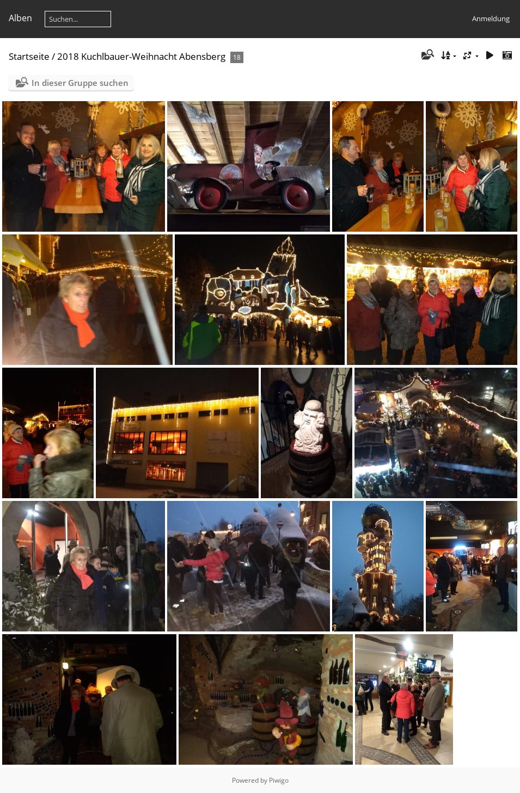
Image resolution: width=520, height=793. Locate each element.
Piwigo (279, 780)
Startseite (29, 56)
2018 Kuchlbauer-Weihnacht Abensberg (141, 56)
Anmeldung (491, 18)
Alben (20, 18)
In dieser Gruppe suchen (80, 82)
